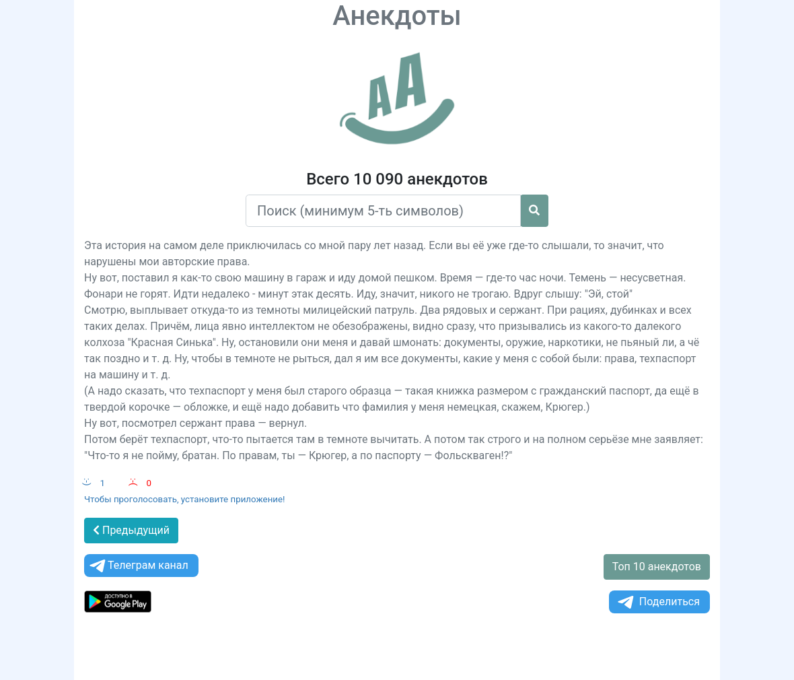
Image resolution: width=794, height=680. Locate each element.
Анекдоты (397, 16)
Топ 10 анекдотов (656, 566)
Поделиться (658, 602)
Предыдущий (131, 530)
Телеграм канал (137, 566)
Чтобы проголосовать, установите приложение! (184, 499)
